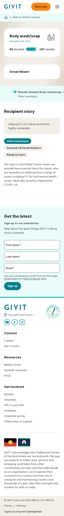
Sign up (13, 286)
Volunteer (10, 399)
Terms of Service (31, 278)
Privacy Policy (11, 278)
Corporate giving (14, 416)
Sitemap (21, 505)
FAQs (7, 375)
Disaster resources (15, 370)
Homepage (12, 6)
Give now (41, 6)
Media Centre (12, 364)
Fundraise (10, 410)
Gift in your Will (14, 405)
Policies (8, 505)
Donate (8, 394)
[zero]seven (34, 511)
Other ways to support (18, 421)
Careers (9, 340)
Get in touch (11, 346)
